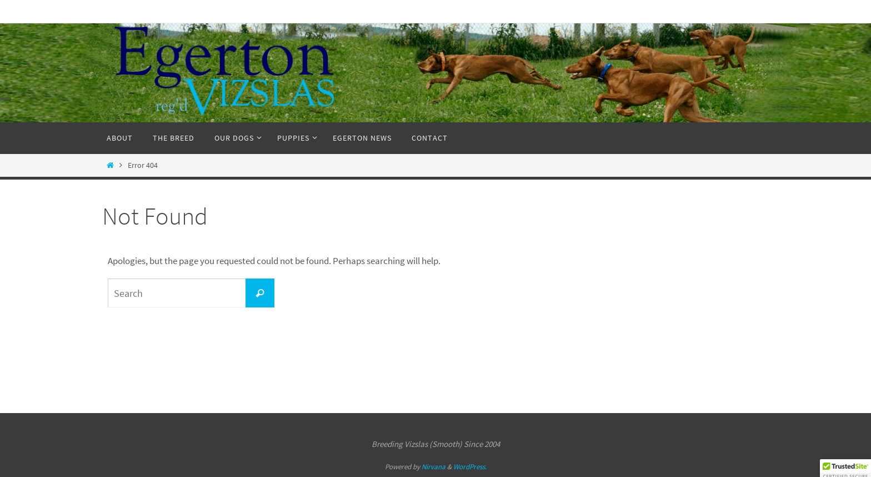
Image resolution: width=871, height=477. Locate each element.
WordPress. (470, 466)
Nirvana (433, 466)
